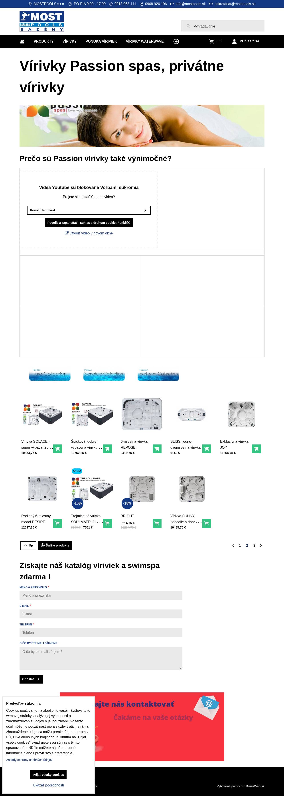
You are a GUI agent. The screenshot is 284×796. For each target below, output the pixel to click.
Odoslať (28, 679)
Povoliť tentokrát (34, 210)
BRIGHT (129, 513)
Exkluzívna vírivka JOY (235, 441)
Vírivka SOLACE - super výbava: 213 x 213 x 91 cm (38, 444)
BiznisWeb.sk (255, 786)
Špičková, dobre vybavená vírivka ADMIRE (85, 444)
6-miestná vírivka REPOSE (135, 441)
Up (28, 545)
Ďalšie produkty (55, 545)
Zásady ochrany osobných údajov (29, 760)
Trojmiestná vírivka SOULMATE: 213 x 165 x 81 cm (87, 518)
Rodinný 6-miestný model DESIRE (37, 516)
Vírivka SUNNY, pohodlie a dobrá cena (185, 518)
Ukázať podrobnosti (48, 785)
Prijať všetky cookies (48, 774)
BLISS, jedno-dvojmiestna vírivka (186, 441)
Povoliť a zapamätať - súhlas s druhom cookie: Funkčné (80, 222)
